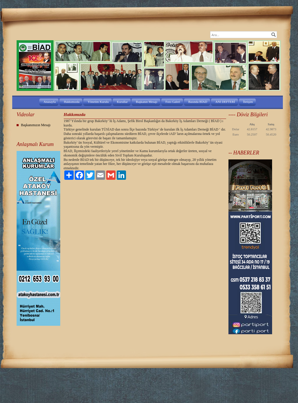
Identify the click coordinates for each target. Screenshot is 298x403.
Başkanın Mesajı (146, 101)
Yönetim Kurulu (98, 101)
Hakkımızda (71, 101)
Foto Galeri (173, 101)
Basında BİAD (197, 101)
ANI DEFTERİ (225, 101)
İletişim (248, 101)
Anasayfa (50, 101)
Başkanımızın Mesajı (36, 125)
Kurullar (122, 101)
